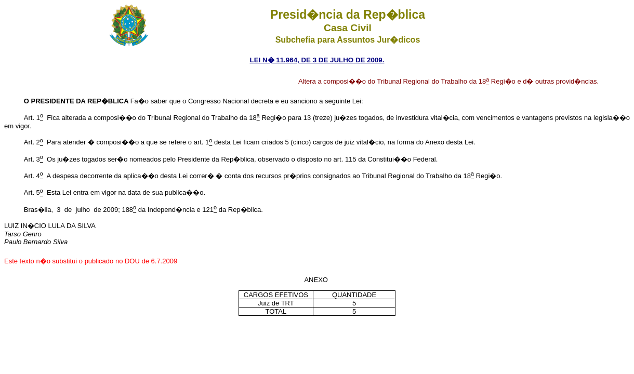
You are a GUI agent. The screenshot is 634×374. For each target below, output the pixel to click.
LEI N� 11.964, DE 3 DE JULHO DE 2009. (317, 60)
